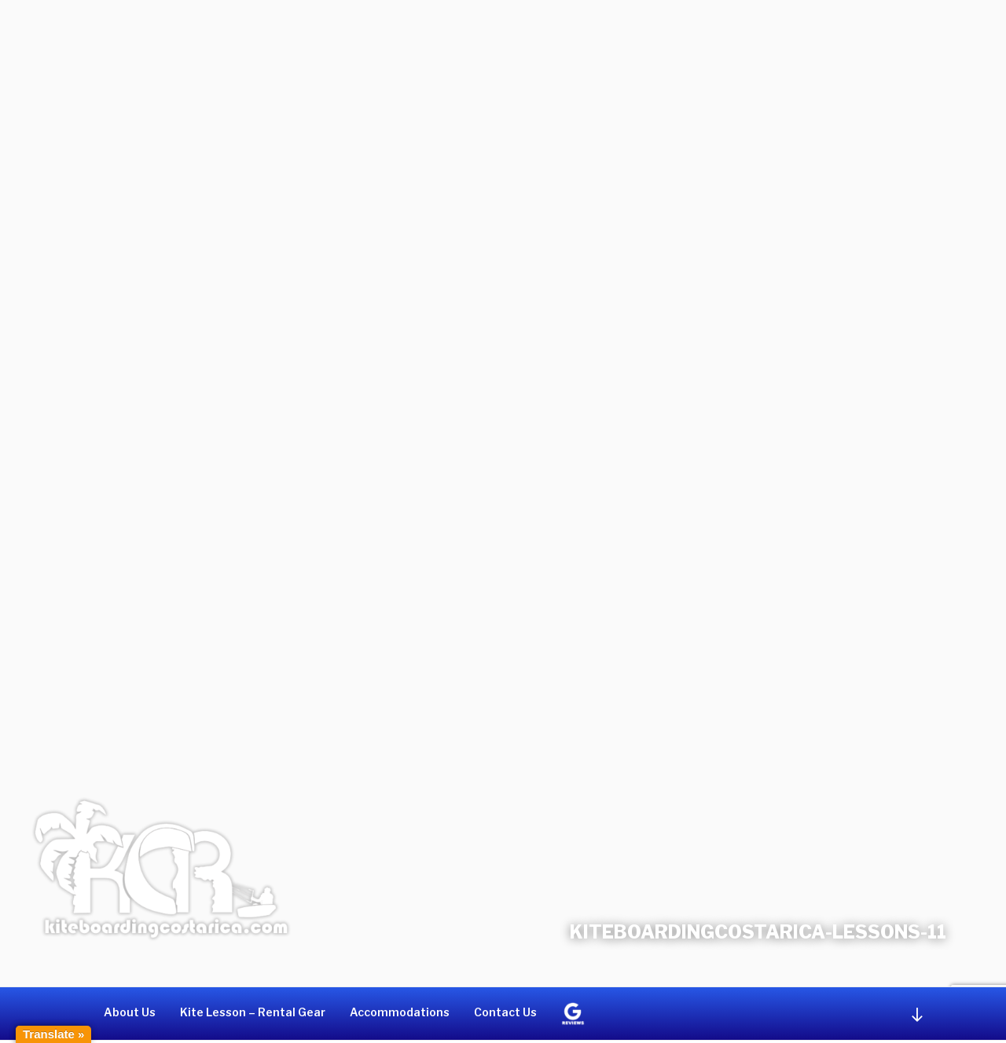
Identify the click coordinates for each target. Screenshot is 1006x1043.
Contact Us (505, 1012)
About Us (130, 1012)
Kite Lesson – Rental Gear (252, 1012)
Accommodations (400, 1012)
